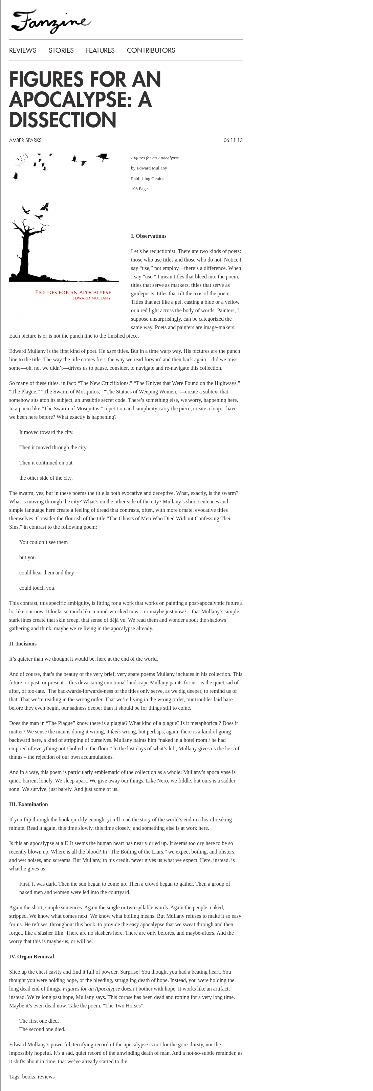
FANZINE (51, 21)
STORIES (61, 50)
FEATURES (100, 50)
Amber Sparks (25, 140)
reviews (46, 1076)
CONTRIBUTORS (151, 50)
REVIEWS (23, 50)
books (28, 1076)
